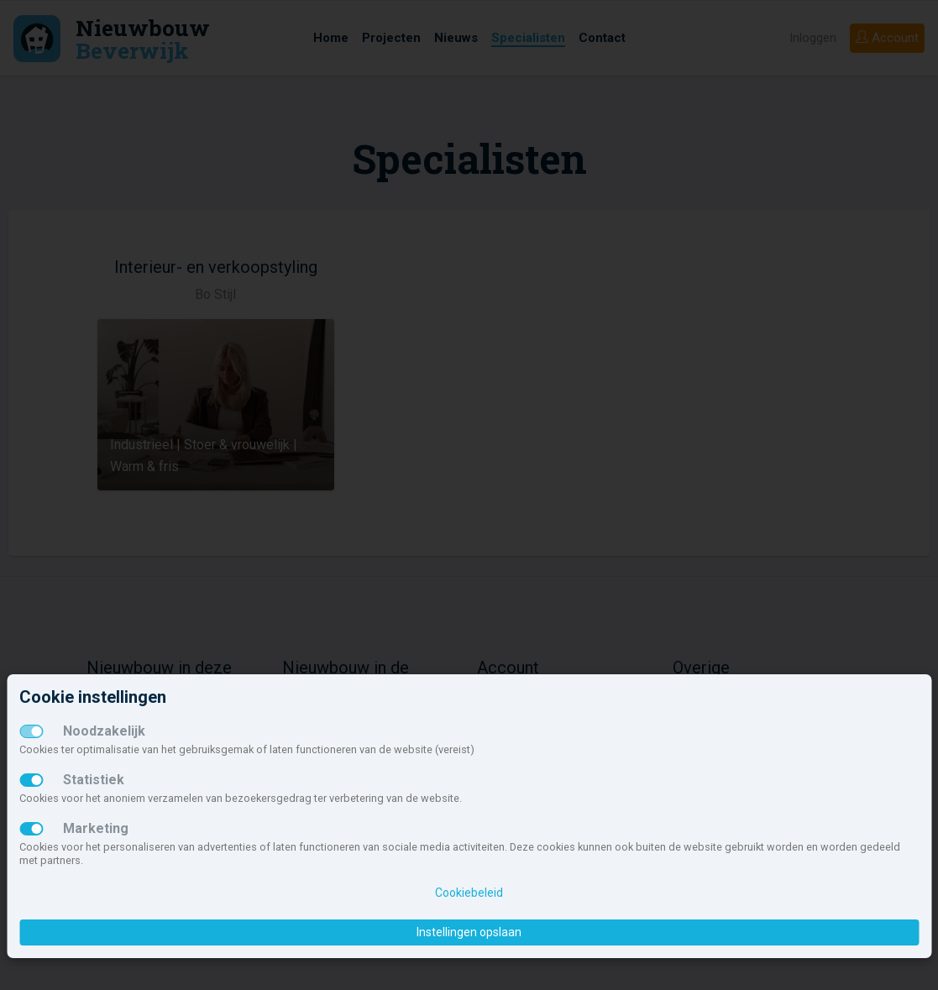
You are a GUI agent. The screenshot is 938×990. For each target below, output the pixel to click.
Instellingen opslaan (469, 932)
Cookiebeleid (469, 892)
